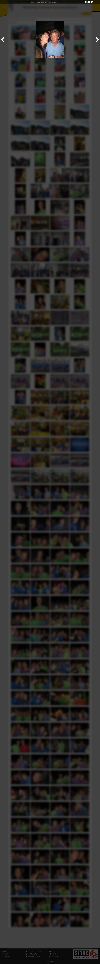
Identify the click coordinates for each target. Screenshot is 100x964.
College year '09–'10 (41, 2)
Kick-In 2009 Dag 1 (52, 2)
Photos (33, 2)
